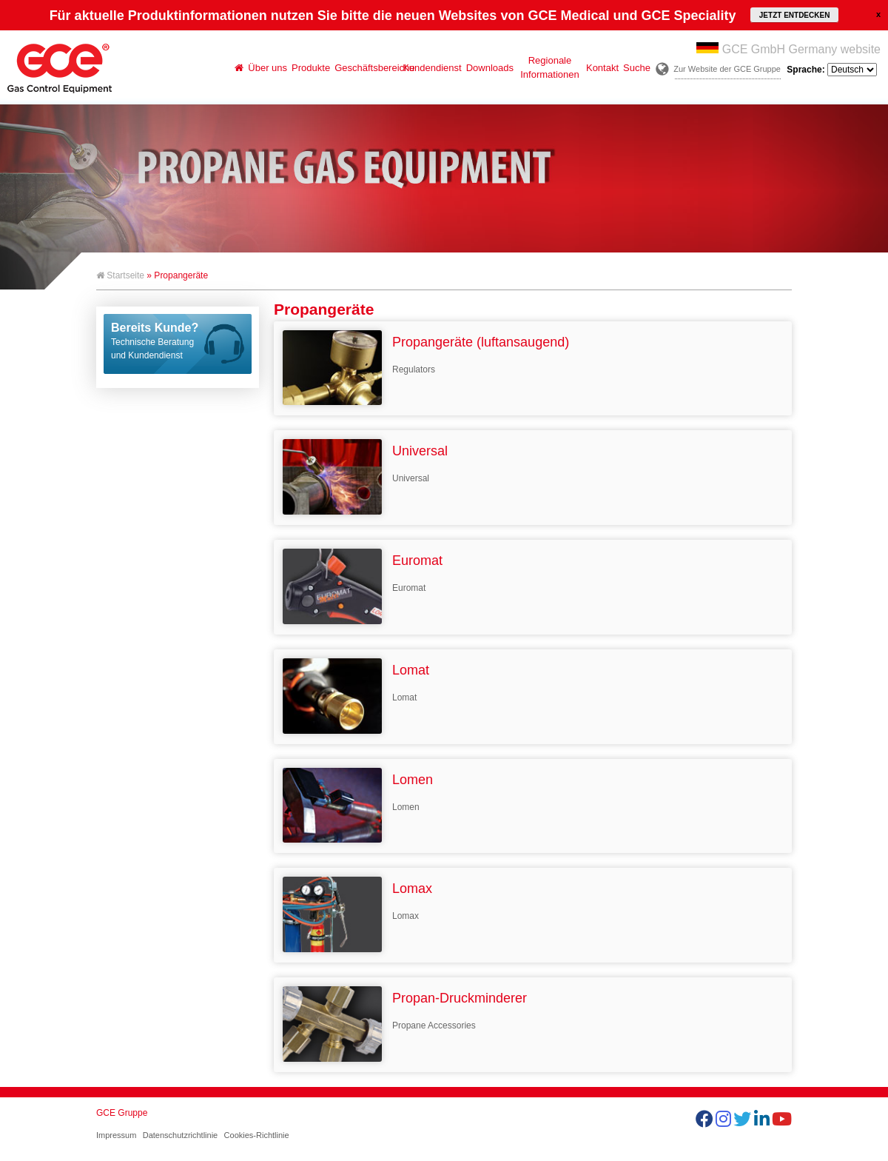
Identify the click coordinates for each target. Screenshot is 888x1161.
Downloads (490, 67)
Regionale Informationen (549, 67)
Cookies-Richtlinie (256, 1135)
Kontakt (602, 67)
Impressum (116, 1135)
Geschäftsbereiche (367, 67)
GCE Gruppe (121, 1113)
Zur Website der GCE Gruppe (727, 68)
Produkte (311, 67)
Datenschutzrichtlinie (180, 1135)
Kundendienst (432, 67)
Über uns (267, 67)
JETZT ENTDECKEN (794, 15)
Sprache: (832, 69)
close (878, 14)
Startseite (120, 275)
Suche (636, 67)
